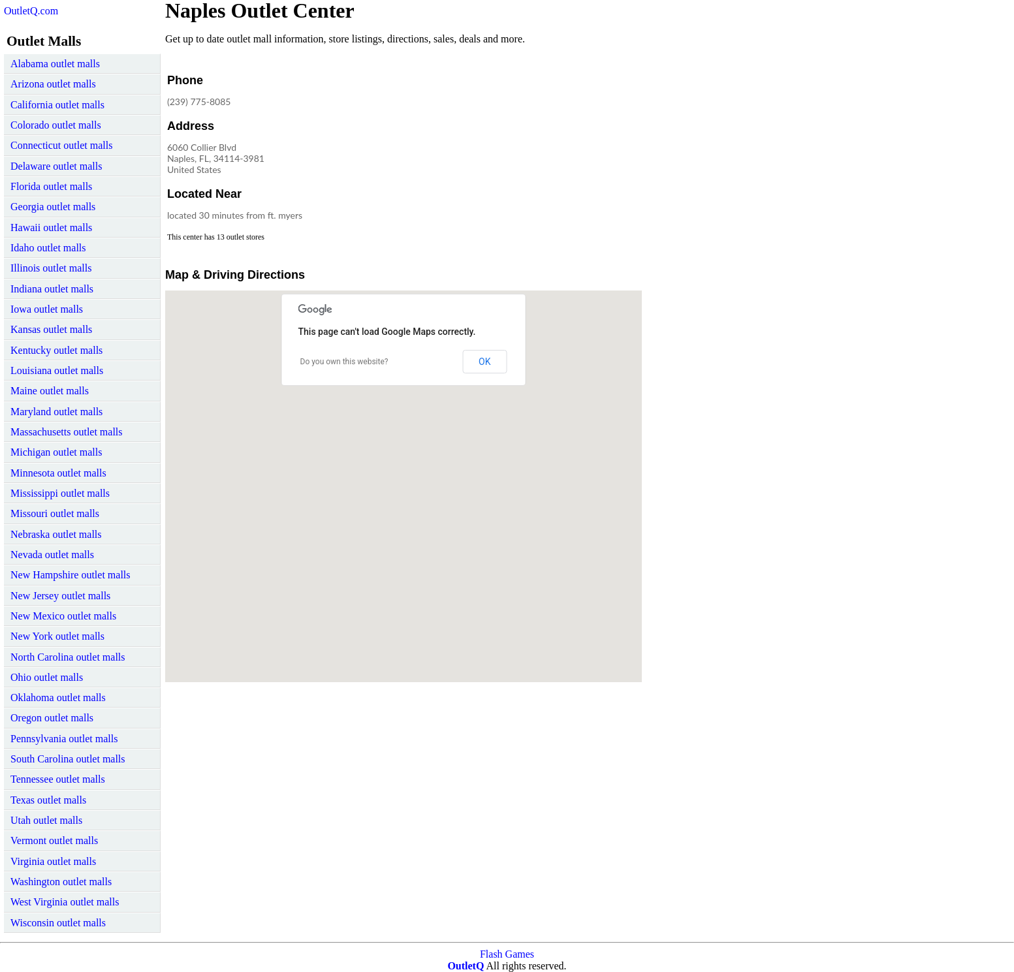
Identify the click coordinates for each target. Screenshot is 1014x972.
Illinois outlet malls (50, 268)
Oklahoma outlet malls (58, 697)
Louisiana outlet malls (56, 370)
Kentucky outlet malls (56, 350)
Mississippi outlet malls (60, 493)
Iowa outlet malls (46, 309)
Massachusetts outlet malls (66, 431)
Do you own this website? (344, 361)
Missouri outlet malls (54, 513)
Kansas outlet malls (51, 329)
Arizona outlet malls (53, 83)
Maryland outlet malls (56, 411)
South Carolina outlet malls (67, 758)
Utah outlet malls (46, 820)
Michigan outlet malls (56, 452)
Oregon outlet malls (51, 717)
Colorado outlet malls (55, 125)
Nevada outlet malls (52, 554)
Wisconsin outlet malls (58, 922)
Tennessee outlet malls (57, 779)
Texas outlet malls (48, 800)
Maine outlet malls (49, 390)
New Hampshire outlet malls (70, 574)
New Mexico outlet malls (63, 615)
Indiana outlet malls (51, 288)
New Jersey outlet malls (60, 595)
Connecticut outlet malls (61, 145)
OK (484, 361)
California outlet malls (57, 104)
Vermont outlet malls (54, 840)
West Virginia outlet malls (64, 901)
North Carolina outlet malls (67, 657)
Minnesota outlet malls (58, 472)
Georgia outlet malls (52, 206)
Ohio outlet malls (46, 677)
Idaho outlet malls (48, 247)
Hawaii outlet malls (51, 227)
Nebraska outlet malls (56, 534)
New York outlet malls (57, 636)
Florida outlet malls (51, 186)
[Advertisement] (533, 152)
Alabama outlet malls (55, 63)
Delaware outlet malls (56, 166)
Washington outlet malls (61, 881)
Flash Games (507, 954)
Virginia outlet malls (53, 861)
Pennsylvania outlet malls (64, 738)
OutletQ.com (31, 10)
